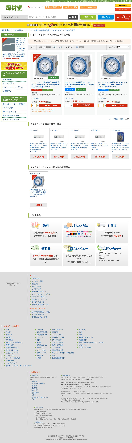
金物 (80, 335)
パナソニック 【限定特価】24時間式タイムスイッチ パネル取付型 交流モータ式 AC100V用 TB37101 (46, 84)
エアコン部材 (41, 350)
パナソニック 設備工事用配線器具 (36, 30)
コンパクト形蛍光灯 (13, 358)
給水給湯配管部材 (58, 358)
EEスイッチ (9, 112)
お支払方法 (34, 375)
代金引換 (34, 381)
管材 (80, 332)
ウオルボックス (57, 329)
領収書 (46, 248)
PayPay (34, 394)
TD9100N (94, 149)
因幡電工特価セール (86, 337)
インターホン (56, 347)
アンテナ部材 (56, 340)
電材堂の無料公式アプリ (40, 304)
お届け (112, 225)
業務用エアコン (42, 345)
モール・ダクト (57, 335)
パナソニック (34, 130)
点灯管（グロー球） (13, 353)
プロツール (83, 345)
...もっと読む (35, 98)
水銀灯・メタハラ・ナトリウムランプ (19, 366)
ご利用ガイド (88, 17)
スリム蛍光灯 (10, 355)
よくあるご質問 (37, 281)
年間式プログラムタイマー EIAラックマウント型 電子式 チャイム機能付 (59, 145)
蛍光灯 (8, 332)
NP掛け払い (35, 389)
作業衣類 (82, 329)
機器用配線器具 (11, 115)
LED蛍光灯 (9, 340)
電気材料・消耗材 (58, 337)
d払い (33, 395)
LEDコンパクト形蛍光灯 (14, 342)
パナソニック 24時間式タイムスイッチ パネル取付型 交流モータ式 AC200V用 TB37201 (79, 84)
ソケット (40, 337)
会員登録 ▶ (123, 5)
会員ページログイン (39, 291)
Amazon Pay (35, 392)
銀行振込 (34, 385)
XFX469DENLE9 (18, 56)
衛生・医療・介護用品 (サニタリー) (91, 342)
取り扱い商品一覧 (38, 302)
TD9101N (74, 149)
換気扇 (39, 342)
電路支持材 (83, 340)
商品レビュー (79, 248)
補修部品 (7, 91)
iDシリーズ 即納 (70, 7)
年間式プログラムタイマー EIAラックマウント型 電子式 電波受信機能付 (79, 145)
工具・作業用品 (57, 342)
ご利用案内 (35, 278)
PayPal (34, 399)
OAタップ (8, 108)
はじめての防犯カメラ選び (41, 312)
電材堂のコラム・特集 (39, 317)
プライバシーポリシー (39, 297)
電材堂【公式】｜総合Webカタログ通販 (14, 7)
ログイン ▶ (123, 9)
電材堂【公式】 (7, 30)
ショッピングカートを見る (41, 294)
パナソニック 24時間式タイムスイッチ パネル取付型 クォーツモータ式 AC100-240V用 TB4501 (112, 84)
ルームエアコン (42, 347)
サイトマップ (36, 289)
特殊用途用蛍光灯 (12, 347)
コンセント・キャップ (14, 104)
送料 (46, 225)
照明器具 (9, 335)
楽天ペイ (34, 390)
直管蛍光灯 (10, 345)
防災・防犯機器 (57, 345)
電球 (7, 329)
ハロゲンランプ (11, 363)
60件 (48, 47)
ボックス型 (9, 83)
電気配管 (55, 332)
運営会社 (35, 284)
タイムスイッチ (57, 30)
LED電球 (8, 337)
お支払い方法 (79, 225)
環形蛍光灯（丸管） (13, 350)
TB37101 (33, 196)
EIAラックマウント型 (13, 87)
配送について (66, 375)
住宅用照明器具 (42, 335)
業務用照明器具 (42, 332)
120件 (59, 47)
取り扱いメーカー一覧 (39, 299)
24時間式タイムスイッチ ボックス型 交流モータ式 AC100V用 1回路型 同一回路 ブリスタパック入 (120, 147)
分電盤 (39, 358)
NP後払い (34, 387)
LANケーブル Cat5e (88, 7)
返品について (39, 407)
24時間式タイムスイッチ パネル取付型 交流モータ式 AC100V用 (38, 192)
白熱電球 (40, 329)
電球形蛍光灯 (10, 360)
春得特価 (36, 89)
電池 (53, 355)
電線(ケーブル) (42, 353)
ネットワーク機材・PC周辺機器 (63, 353)
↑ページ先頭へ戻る (116, 119)
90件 (54, 47)
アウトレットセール (86, 347)
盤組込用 (8, 79)
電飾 (38, 340)
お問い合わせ (106, 17)
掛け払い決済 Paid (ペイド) (40, 397)
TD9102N (54, 149)
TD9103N (33, 151)
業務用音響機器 (57, 350)
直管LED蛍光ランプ (53, 7)
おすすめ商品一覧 (38, 314)
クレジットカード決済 (38, 383)
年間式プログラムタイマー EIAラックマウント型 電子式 (99, 145)
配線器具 (18, 30)
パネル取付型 (70, 30)
